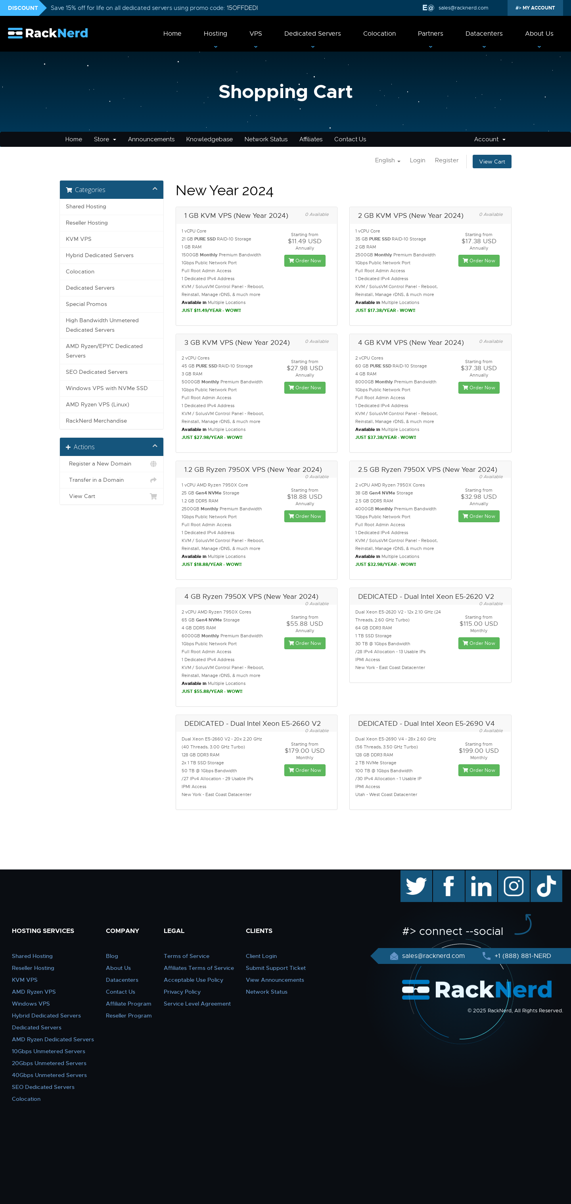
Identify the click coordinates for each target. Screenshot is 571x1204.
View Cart (492, 161)
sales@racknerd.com (463, 7)
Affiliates (310, 139)
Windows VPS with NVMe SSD (107, 388)
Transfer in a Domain (111, 480)
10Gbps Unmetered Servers (48, 1051)
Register (447, 160)
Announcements (151, 139)
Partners (430, 34)
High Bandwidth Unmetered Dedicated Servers (102, 325)
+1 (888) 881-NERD (521, 956)
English (387, 160)
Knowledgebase (209, 139)
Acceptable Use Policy (193, 979)
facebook (447, 874)
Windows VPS (31, 1003)
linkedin (477, 874)
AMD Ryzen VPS (34, 991)
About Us (539, 34)
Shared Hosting (86, 206)
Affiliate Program (128, 1003)
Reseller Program (129, 1015)
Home (172, 34)
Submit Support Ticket (276, 967)
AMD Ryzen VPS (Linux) (97, 404)
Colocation (379, 34)
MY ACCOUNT (538, 8)
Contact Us (350, 139)
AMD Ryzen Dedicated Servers (53, 1039)
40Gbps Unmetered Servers (49, 1075)
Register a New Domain (111, 464)
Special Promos (86, 304)
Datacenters (484, 34)
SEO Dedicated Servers (97, 372)
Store (105, 139)
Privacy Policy (182, 991)
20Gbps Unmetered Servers (49, 1063)
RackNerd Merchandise (96, 420)
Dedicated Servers (312, 34)
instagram (513, 874)
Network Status (266, 139)
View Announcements (275, 979)
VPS (255, 34)
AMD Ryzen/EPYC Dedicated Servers (104, 351)
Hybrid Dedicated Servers (100, 255)
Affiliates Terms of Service (199, 967)
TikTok (541, 874)
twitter (410, 874)
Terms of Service (186, 956)
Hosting (215, 34)
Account (490, 139)
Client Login (261, 956)
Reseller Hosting (87, 222)
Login (417, 160)
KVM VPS (79, 239)
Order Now (305, 261)
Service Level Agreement (197, 1003)
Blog (112, 956)
